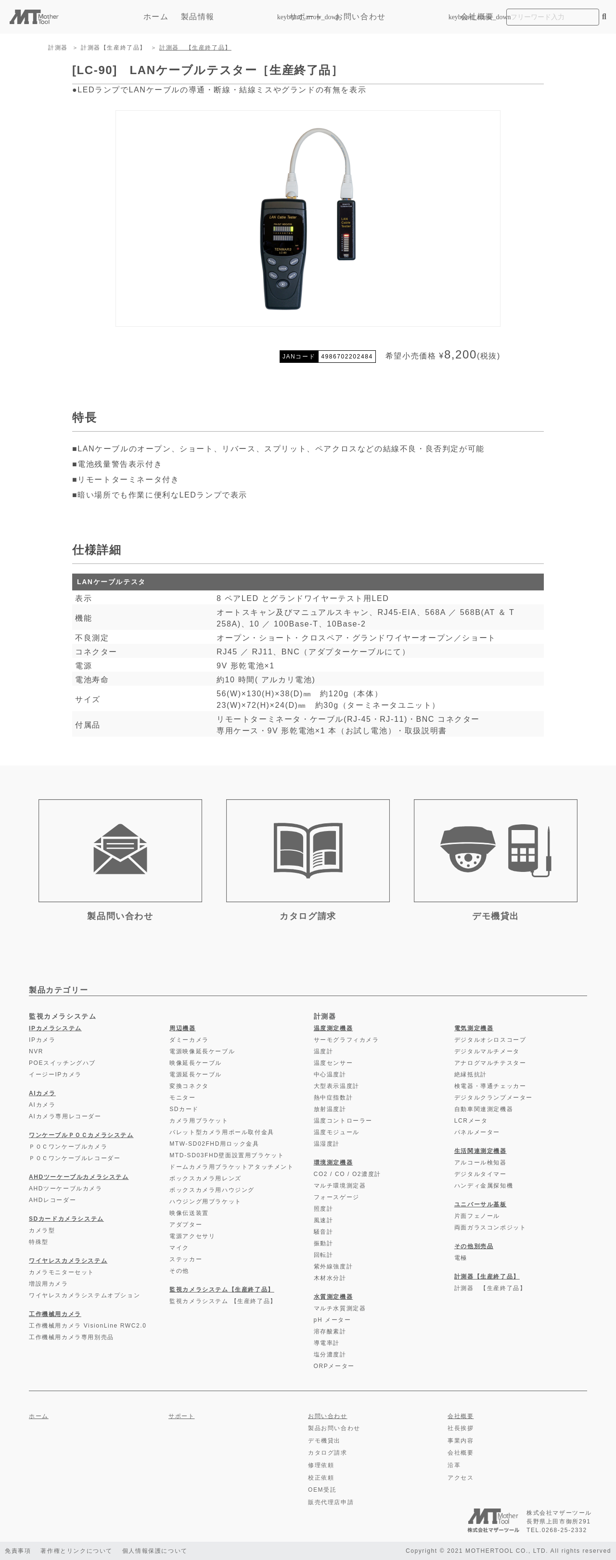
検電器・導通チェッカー (490, 1086)
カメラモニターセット (61, 1272)
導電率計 (327, 1343)
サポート (306, 17)
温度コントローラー (343, 1120)
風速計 (324, 1220)
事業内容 (461, 1440)
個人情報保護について (155, 1550)
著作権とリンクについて (76, 1550)
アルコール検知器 (480, 1162)
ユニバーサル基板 (480, 1204)
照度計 (324, 1208)
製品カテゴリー (58, 990)
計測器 (58, 47)
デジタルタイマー (480, 1174)
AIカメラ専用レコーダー (65, 1116)
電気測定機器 (474, 1028)
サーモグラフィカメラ (346, 1039)
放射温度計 (330, 1109)
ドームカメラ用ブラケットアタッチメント (231, 1167)
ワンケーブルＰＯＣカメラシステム (81, 1135)
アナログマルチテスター (490, 1063)
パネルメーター (477, 1132)
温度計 (324, 1051)
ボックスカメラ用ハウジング (212, 1190)
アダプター (185, 1224)
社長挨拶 (461, 1428)
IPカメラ (42, 1039)
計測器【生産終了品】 (113, 47)
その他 (179, 1270)
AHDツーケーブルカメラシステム (79, 1177)
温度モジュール (336, 1132)
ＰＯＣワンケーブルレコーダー (74, 1158)
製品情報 (229, 17)
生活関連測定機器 (480, 1151)
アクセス (461, 1477)
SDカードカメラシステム (66, 1218)
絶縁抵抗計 (470, 1074)
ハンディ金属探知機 (483, 1185)
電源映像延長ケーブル (202, 1051)
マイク (179, 1247)
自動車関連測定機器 (483, 1109)
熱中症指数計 (333, 1097)
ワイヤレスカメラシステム (68, 1260)
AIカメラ (42, 1093)
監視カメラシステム (62, 1016)
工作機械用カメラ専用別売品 (71, 1337)
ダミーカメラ (189, 1039)
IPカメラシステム (55, 1028)
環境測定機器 (333, 1162)
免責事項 (18, 1550)
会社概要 (477, 17)
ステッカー (185, 1259)
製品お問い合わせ (334, 1428)
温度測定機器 (333, 1028)
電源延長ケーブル (195, 1074)
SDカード (184, 1109)
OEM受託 (322, 1489)
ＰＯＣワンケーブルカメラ (68, 1146)
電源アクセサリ (192, 1236)
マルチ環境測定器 (340, 1185)
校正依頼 (321, 1477)
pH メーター (332, 1320)
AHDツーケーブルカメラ (66, 1188)
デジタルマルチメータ (487, 1051)
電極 (460, 1257)
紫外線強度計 (333, 1266)
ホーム (156, 17)
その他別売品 (474, 1246)
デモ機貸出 (324, 1440)
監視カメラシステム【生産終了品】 (221, 1289)
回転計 (324, 1255)
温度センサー (333, 1063)
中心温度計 (330, 1074)
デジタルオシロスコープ (490, 1039)
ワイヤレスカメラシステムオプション (84, 1295)
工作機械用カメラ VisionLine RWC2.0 (88, 1325)
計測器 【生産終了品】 (195, 47)
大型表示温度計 (336, 1086)
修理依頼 (321, 1465)
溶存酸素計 (330, 1331)
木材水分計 (330, 1278)
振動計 (324, 1243)
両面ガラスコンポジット (490, 1227)
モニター (182, 1097)
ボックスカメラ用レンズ (205, 1178)
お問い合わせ (360, 17)
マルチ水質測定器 (340, 1308)
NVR (36, 1051)
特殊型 (39, 1242)
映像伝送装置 (189, 1213)
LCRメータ (471, 1120)
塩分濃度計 (330, 1354)
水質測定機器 (333, 1296)
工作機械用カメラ (55, 1314)
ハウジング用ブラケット (205, 1201)
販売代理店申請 (331, 1502)
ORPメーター (334, 1366)
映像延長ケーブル (195, 1063)
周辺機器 (182, 1028)
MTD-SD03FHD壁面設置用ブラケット (226, 1155)
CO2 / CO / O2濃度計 (347, 1174)
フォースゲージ (336, 1197)
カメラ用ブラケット (198, 1120)
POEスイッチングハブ (62, 1063)
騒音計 (324, 1231)
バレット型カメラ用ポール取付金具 (221, 1132)
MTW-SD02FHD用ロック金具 (214, 1143)
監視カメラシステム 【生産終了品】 (223, 1301)
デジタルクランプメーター (493, 1097)
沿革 (454, 1465)
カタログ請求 (327, 1452)
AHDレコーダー (52, 1200)
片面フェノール (477, 1216)
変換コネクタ (189, 1086)
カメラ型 (42, 1230)
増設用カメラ (48, 1283)
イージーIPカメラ (55, 1074)
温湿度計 (327, 1143)
